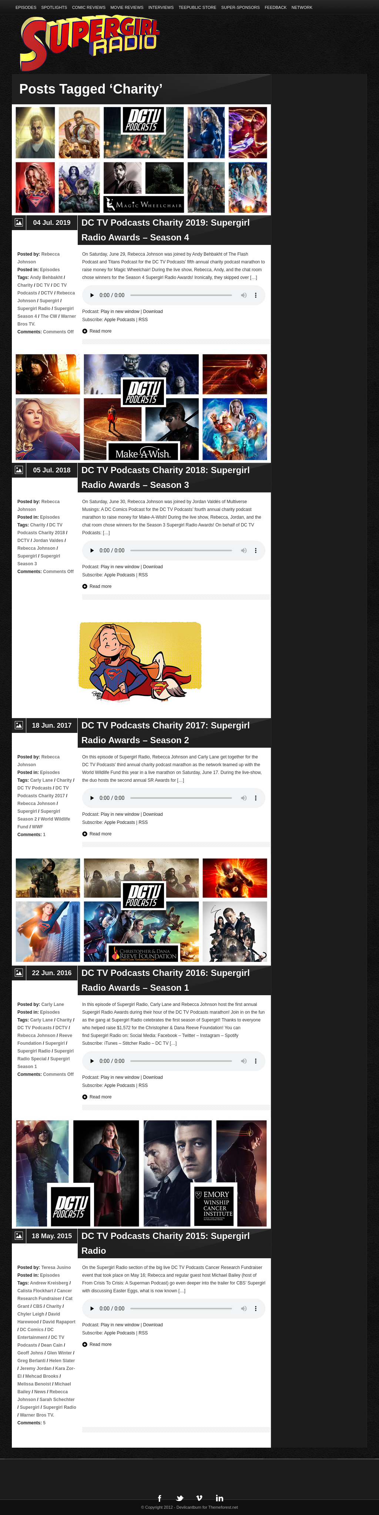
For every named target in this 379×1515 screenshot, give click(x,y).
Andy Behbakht (46, 277)
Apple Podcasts (119, 319)
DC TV (43, 285)
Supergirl (49, 300)
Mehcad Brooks (41, 1376)
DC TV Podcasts (34, 788)
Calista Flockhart (35, 1290)
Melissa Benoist (34, 1384)
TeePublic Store (198, 7)
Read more (100, 331)
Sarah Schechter (57, 1399)
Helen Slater (62, 1360)
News (40, 1391)
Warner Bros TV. (37, 1415)
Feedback (275, 7)
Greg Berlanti (31, 1360)
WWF (37, 826)
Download (153, 311)
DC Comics (32, 1329)
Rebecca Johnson (36, 548)
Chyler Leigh (30, 1314)
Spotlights (54, 7)
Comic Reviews (88, 7)
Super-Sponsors (240, 7)
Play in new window (120, 311)
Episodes (26, 7)
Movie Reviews (126, 7)
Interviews (161, 7)
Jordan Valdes (48, 540)
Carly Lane (41, 780)
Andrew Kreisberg (49, 1283)
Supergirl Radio (33, 308)
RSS (143, 319)
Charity (25, 285)
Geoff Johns (30, 1353)
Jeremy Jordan (35, 1368)
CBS (37, 1306)
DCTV (47, 293)
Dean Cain (52, 1345)
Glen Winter (59, 1353)
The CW (49, 316)
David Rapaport (59, 1321)
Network (302, 7)
